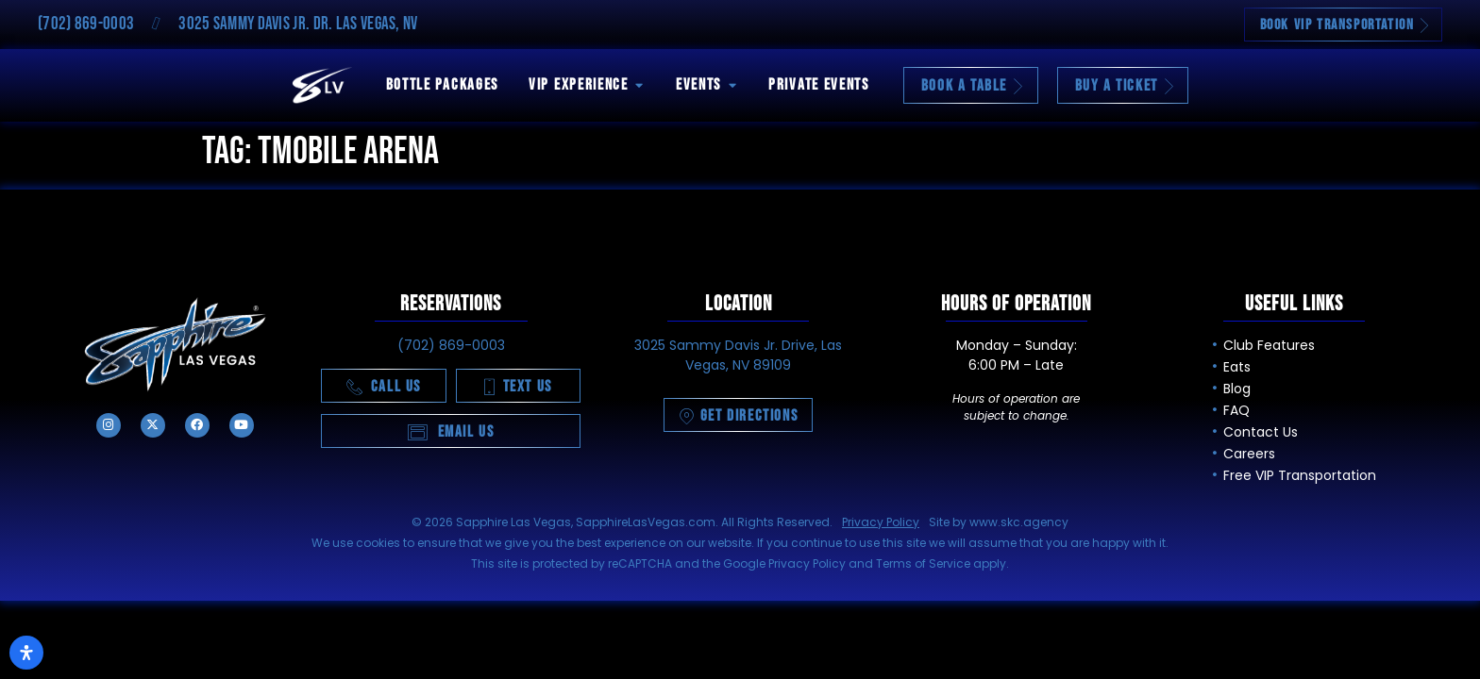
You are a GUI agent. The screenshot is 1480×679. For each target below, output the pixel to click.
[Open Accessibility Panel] (26, 653)
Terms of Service (923, 563)
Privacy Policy (880, 522)
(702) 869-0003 (86, 24)
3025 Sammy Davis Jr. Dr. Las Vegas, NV (297, 24)
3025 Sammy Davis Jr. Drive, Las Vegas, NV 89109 (738, 355)
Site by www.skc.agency (998, 522)
